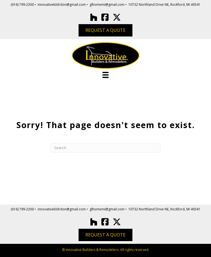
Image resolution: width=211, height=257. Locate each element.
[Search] (105, 147)
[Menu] (105, 75)
